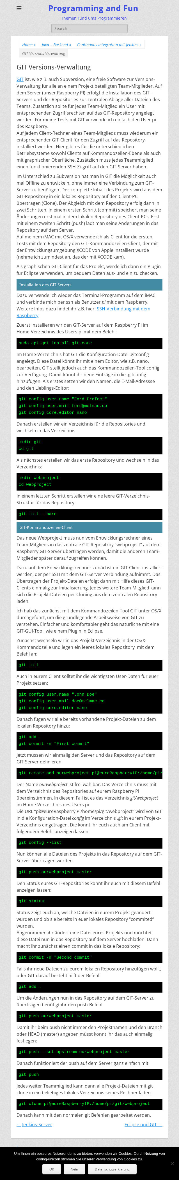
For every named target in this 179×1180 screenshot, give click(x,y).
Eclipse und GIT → (143, 1124)
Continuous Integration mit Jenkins (109, 45)
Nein (74, 1169)
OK (51, 1169)
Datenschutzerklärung (112, 1169)
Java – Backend (56, 45)
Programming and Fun (93, 8)
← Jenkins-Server (34, 1124)
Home (29, 45)
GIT (20, 79)
